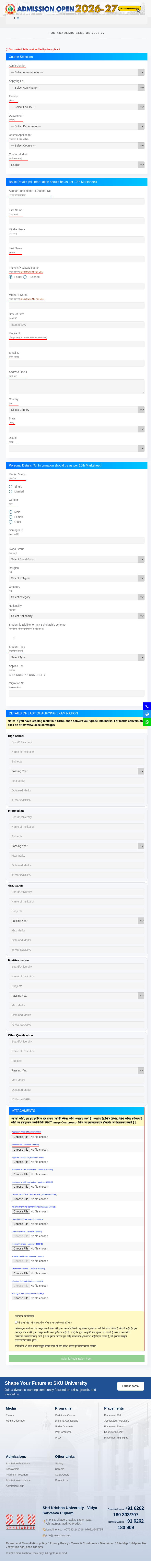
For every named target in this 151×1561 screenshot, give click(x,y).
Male (17, 512)
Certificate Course (65, 1415)
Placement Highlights (116, 1437)
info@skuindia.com (58, 1535)
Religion (14, 569)
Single (18, 486)
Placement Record (114, 1426)
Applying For (16, 81)
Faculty (13, 98)
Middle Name (17, 231)
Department (16, 117)
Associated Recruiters (116, 1420)
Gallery (59, 1463)
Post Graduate (63, 1431)
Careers (59, 1468)
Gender (13, 501)
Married (19, 491)
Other (17, 521)
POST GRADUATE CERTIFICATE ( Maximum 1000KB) (33, 1207)
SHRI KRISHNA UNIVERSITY (27, 674)
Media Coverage (15, 1420)
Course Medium (18, 156)
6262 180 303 (16, 1547)
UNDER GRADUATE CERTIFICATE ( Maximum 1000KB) (34, 1195)
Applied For (16, 667)
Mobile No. (28, 335)
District (13, 439)
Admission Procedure (18, 1463)
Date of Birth (16, 316)
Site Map (122, 1543)
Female (19, 516)
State (12, 420)
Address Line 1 (18, 373)
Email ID (14, 354)
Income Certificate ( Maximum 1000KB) (27, 1244)
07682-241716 (74, 1529)
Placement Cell (112, 1415)
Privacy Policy (59, 1543)
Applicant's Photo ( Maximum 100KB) (26, 1132)
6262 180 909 (34, 1547)
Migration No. (17, 685)
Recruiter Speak (113, 1431)
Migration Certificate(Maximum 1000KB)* (28, 1281)
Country (13, 401)
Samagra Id (16, 532)
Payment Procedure (17, 1474)
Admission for (17, 65)
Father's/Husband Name (26, 269)
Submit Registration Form (76, 1358)
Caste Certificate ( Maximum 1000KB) (27, 1232)
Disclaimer (107, 1543)
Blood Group (16, 550)
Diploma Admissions (66, 1420)
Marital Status (17, 476)
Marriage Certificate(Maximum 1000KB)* (28, 1294)
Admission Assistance (18, 1480)
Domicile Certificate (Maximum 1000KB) (27, 1219)
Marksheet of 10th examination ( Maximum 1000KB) (32, 1170)
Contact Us (61, 1480)
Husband (34, 276)
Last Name (15, 250)
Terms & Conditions (84, 1543)
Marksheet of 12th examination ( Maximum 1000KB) (32, 1182)
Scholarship (12, 1468)
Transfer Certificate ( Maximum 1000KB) (28, 1256)
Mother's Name (26, 296)
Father (18, 276)
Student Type (17, 648)
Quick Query (62, 1474)
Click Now (130, 1386)
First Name (15, 212)
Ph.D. (58, 1437)
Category (14, 588)
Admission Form (15, 1485)
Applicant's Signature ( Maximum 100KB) (28, 1157)
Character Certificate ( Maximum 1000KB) (28, 1269)
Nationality (15, 607)
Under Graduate (64, 1426)
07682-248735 (94, 1529)
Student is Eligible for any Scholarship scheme (37, 626)
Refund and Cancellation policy (26, 1543)
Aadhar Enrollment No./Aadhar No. (30, 192)
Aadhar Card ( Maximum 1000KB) (25, 1145)
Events (10, 1415)
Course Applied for (20, 136)
